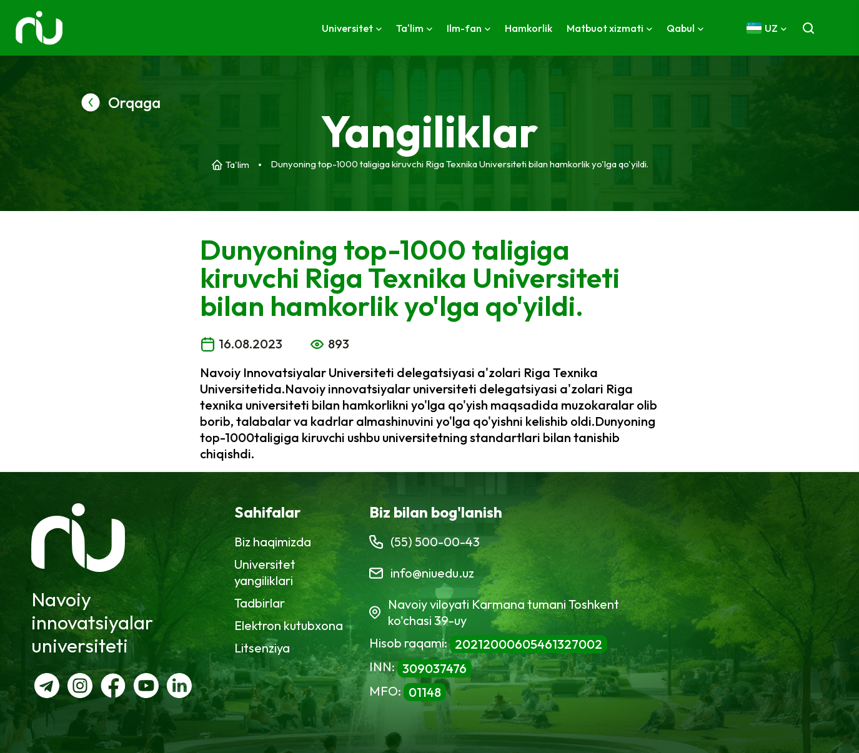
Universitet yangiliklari (264, 572)
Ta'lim (237, 164)
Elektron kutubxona (288, 625)
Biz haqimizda (272, 541)
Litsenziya (262, 648)
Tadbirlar (259, 603)
